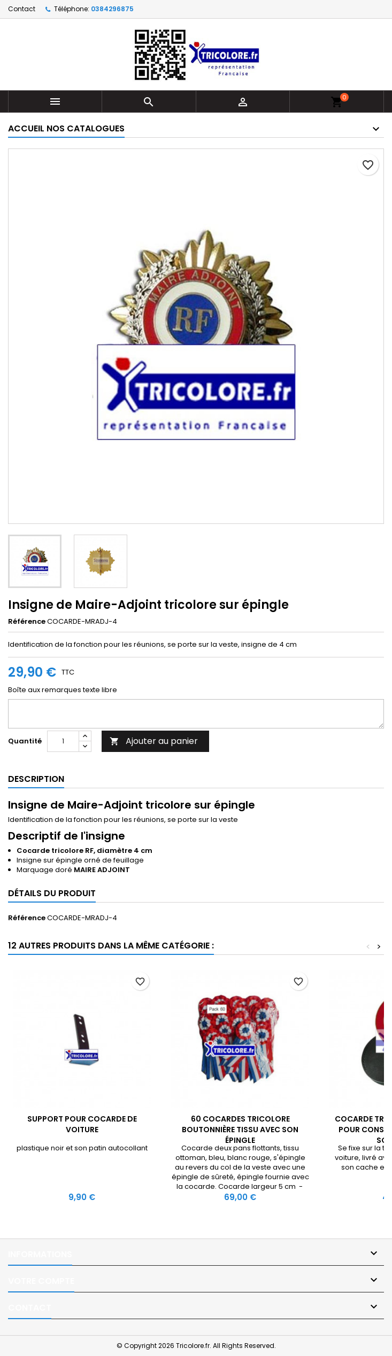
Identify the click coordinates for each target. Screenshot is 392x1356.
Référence (26, 621)
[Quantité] (63, 741)
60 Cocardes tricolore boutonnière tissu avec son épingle (240, 1130)
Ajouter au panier (154, 741)
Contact (21, 8)
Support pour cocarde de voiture (82, 1124)
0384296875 (112, 8)
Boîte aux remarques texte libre (62, 690)
